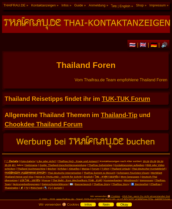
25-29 (153, 161)
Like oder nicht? (46, 161)
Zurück (58, 187)
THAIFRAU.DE (14, 5)
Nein (106, 204)
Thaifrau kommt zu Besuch (99, 172)
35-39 (8, 165)
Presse (46, 180)
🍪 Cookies (113, 196)
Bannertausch (83, 184)
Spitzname (31, 165)
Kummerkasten (113, 180)
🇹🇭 (133, 45)
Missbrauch (131, 180)
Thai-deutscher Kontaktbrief (148, 168)
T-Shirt (105, 168)
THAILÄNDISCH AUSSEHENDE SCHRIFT (25, 173)
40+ (14, 165)
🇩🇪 (155, 45)
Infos (65, 5)
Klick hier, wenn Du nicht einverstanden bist (146, 196)
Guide (78, 5)
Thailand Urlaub (120, 168)
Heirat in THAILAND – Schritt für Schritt (59, 176)
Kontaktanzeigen (43, 5)
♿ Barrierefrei (139, 184)
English (88, 176)
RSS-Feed (36, 187)
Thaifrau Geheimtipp (100, 165)
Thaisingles (11, 187)
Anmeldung (97, 5)
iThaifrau (155, 184)
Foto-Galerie (27, 161)
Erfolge (62, 168)
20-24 (146, 161)
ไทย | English (120, 6)
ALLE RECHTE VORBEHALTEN (135, 199)
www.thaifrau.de (65, 199)
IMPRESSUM (162, 199)
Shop (140, 5)
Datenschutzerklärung (55, 184)
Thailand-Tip (119, 114)
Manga (85, 168)
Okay (124, 204)
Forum (95, 168)
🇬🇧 (144, 45)
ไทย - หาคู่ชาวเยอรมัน (107, 176)
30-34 (160, 161)
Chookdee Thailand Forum (44, 124)
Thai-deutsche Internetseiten (65, 172)
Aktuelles (74, 168)
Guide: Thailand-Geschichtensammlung (63, 165)
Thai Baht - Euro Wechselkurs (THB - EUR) (77, 180)
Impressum (157, 5)
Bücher (52, 168)
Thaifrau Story (101, 184)
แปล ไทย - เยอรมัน (30, 180)
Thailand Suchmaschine (31, 168)
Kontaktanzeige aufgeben (129, 165)
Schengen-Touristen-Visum (133, 172)
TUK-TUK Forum (126, 98)
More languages (130, 176)
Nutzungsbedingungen (26, 184)
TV (27, 187)
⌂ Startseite (12, 161)
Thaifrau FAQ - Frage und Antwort (78, 161)
